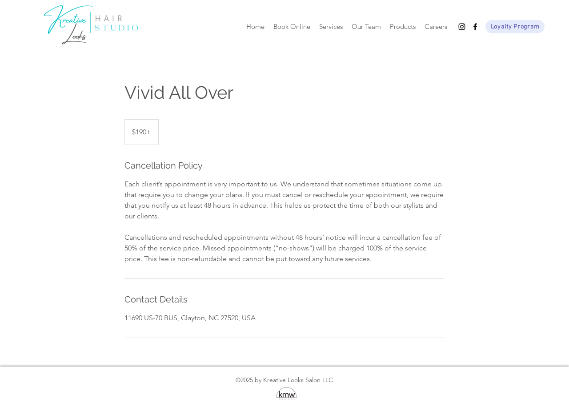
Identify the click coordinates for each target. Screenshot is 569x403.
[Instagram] (461, 26)
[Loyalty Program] (515, 26)
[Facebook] (475, 26)
